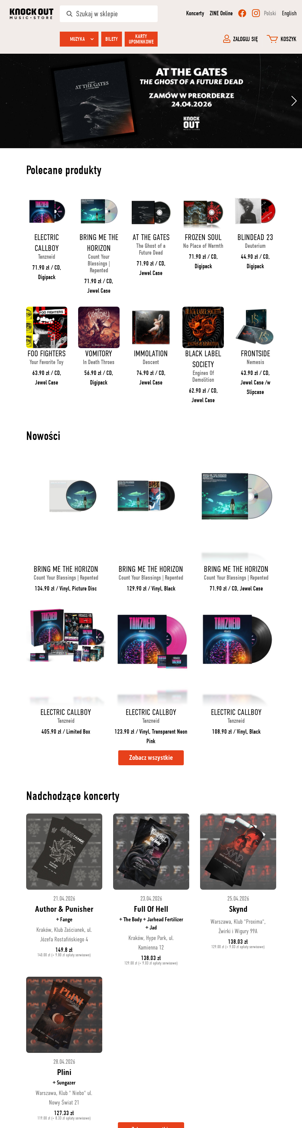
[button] (294, 100)
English (289, 13)
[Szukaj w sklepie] (109, 13)
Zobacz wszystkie (151, 757)
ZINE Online (221, 13)
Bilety (111, 39)
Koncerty (195, 13)
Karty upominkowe (141, 39)
